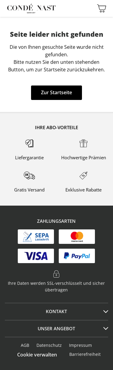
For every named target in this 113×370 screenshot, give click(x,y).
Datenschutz (49, 345)
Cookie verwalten (37, 354)
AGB (25, 345)
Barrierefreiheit (85, 354)
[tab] (56, 311)
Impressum (80, 345)
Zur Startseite (56, 92)
